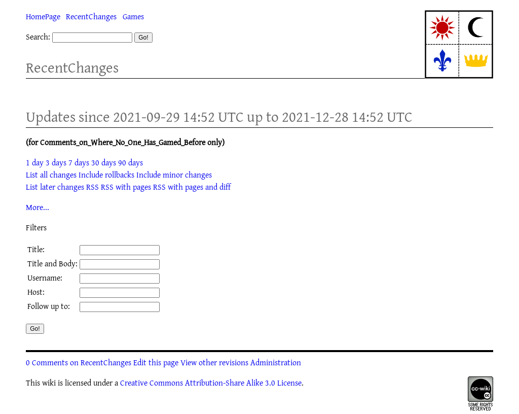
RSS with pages (126, 187)
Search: (38, 36)
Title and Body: (52, 263)
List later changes (55, 187)
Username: (44, 277)
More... (37, 207)
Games (133, 16)
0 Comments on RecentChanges (78, 362)
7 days (78, 162)
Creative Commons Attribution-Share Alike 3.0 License (211, 382)
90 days (130, 162)
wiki (49, 382)
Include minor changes (174, 174)
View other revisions (214, 362)
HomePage (43, 16)
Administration (275, 362)
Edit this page (155, 362)
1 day (35, 162)
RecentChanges (91, 16)
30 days (103, 162)
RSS (92, 187)
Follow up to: (48, 306)
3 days (56, 162)
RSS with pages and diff (192, 187)
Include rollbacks (106, 174)
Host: (36, 292)
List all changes (51, 174)
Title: (36, 249)
